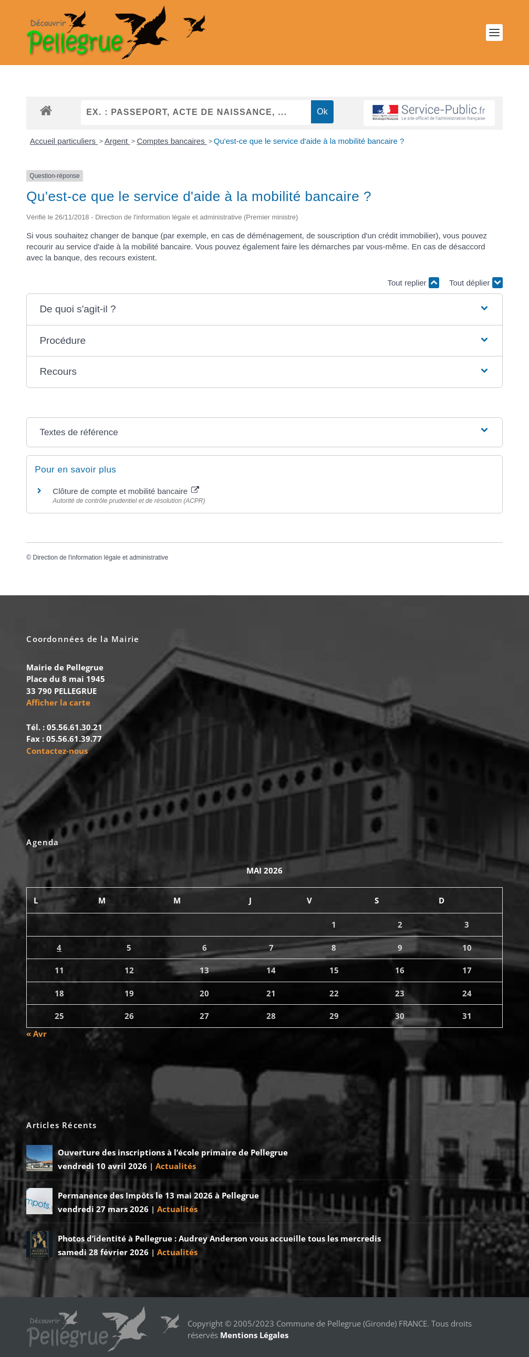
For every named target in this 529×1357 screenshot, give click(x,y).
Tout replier (413, 282)
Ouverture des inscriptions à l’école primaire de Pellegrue (173, 1152)
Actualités (175, 1166)
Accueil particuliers (64, 140)
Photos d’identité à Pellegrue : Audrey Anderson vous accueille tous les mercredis (219, 1238)
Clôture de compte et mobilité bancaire (126, 491)
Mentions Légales (254, 1335)
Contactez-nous (57, 750)
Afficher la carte (58, 703)
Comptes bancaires (171, 140)
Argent (117, 140)
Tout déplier (476, 282)
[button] (264, 309)
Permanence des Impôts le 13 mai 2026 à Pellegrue (158, 1195)
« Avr (36, 1033)
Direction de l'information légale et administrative (101, 558)
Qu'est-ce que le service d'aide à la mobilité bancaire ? (309, 140)
